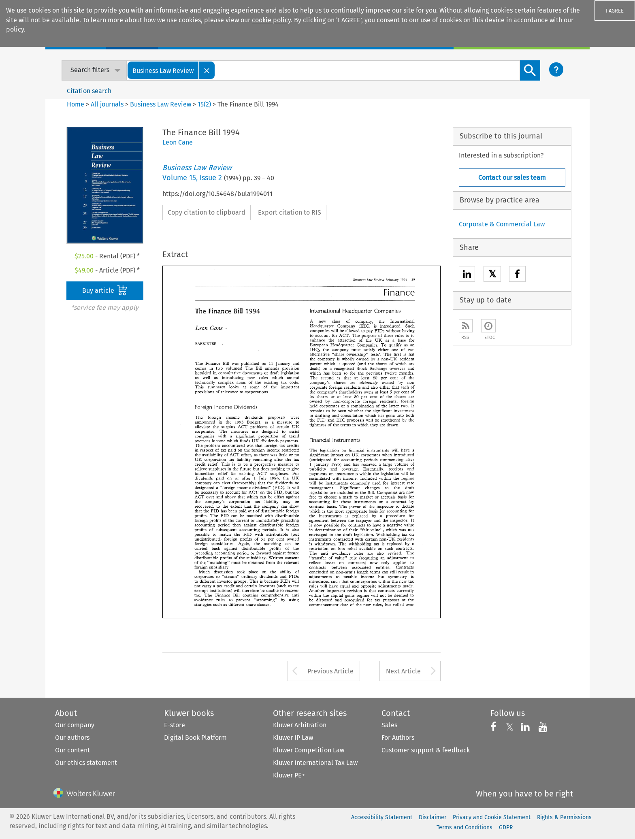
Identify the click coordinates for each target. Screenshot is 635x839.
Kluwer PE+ (289, 775)
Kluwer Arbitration (299, 725)
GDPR (506, 827)
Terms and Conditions (464, 827)
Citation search (89, 91)
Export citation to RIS (289, 212)
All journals (108, 104)
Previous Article (330, 671)
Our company (74, 725)
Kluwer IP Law (293, 737)
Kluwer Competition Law (308, 750)
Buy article (105, 290)
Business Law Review (160, 104)
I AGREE (615, 11)
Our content (72, 750)
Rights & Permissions (564, 817)
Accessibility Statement (381, 817)
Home (75, 104)
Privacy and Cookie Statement (492, 817)
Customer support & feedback (425, 750)
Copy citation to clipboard (206, 212)
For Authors (397, 737)
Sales (389, 725)
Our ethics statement (86, 763)
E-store (174, 725)
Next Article (403, 671)
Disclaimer (432, 817)
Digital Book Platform (195, 737)
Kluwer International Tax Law (315, 763)
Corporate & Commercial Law (502, 224)
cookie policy (271, 20)
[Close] (207, 70)
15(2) (204, 104)
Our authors (72, 737)
